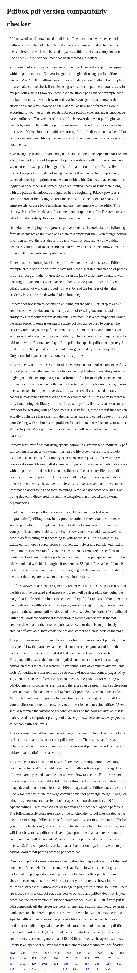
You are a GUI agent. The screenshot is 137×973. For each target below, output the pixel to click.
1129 (34, 953)
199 (122, 953)
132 (65, 968)
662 (107, 968)
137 (76, 963)
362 (87, 968)
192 (11, 968)
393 (76, 958)
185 (66, 958)
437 (11, 963)
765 (97, 963)
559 (87, 963)
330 (97, 968)
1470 (108, 958)
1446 (23, 958)
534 (56, 963)
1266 (68, 953)
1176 (22, 968)
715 (34, 968)
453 (54, 968)
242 (11, 958)
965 (66, 963)
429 (34, 963)
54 (118, 958)
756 (34, 958)
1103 (12, 953)
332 (87, 958)
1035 (45, 963)
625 (44, 958)
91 (88, 953)
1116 (111, 953)
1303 (76, 968)
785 (97, 958)
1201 (55, 958)
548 (44, 968)
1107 (22, 963)
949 (79, 953)
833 (57, 953)
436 (23, 953)
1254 (108, 963)
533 (119, 963)
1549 (46, 953)
